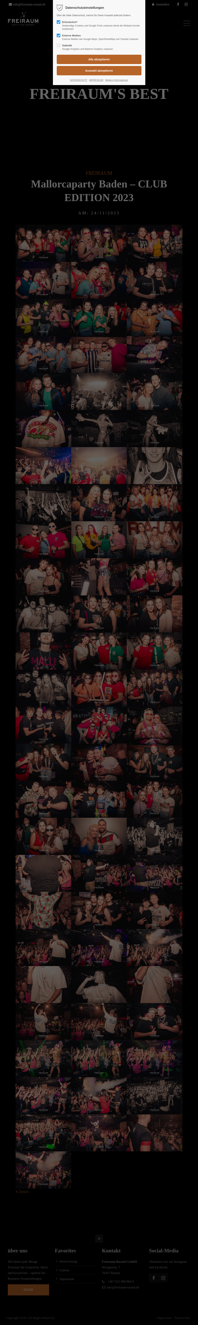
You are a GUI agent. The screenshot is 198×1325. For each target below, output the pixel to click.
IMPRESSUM (96, 80)
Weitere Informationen (116, 80)
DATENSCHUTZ (78, 80)
